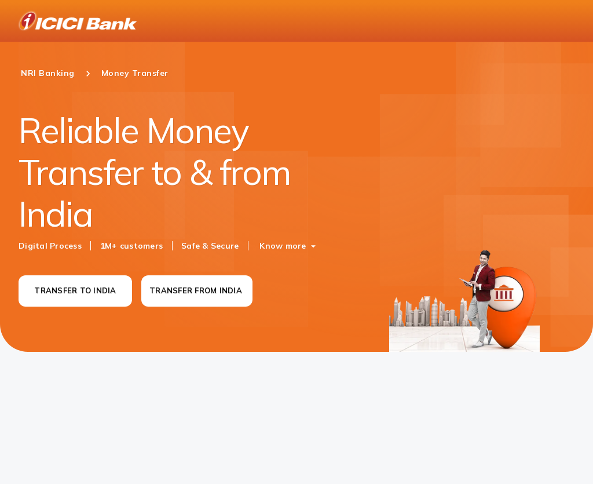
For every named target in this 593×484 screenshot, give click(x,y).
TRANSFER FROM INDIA (195, 290)
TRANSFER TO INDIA (75, 290)
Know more (282, 246)
